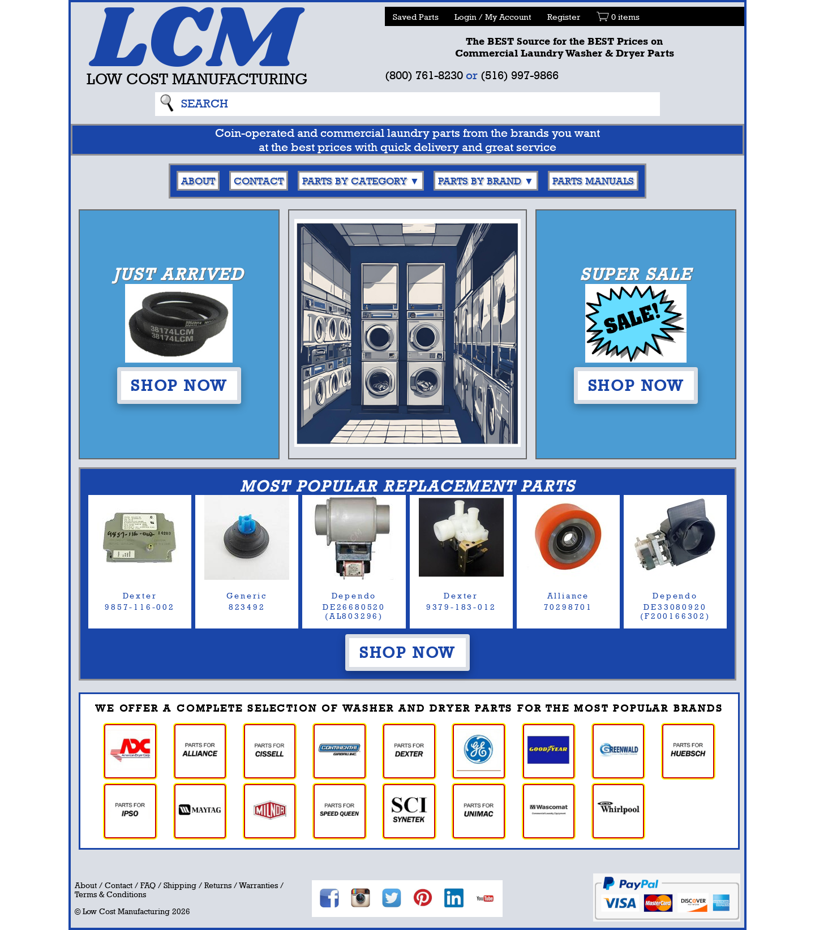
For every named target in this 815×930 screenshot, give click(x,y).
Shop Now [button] (179, 385)
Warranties (258, 885)
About (198, 181)
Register (563, 16)
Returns (217, 885)
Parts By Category (354, 181)
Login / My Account (492, 16)
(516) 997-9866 (520, 75)
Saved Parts (416, 16)
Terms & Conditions (110, 894)
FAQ (148, 885)
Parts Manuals (593, 181)
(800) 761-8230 (424, 75)
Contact (259, 181)
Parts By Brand (479, 181)
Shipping (180, 885)
